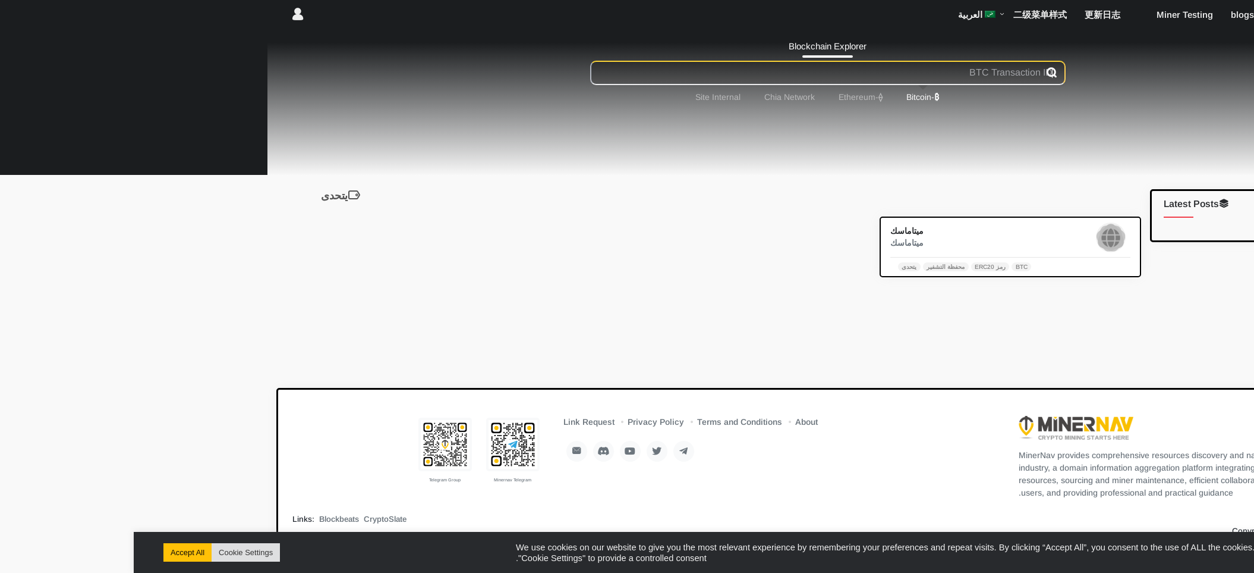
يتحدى (775, 266)
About (672, 422)
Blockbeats (205, 519)
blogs (1108, 15)
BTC (888, 266)
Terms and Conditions (605, 422)
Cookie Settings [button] (112, 552)
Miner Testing (1051, 15)
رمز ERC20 (856, 266)
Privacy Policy (522, 422)
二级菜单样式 (906, 15)
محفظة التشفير (812, 266)
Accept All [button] (54, 552)
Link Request (455, 422)
